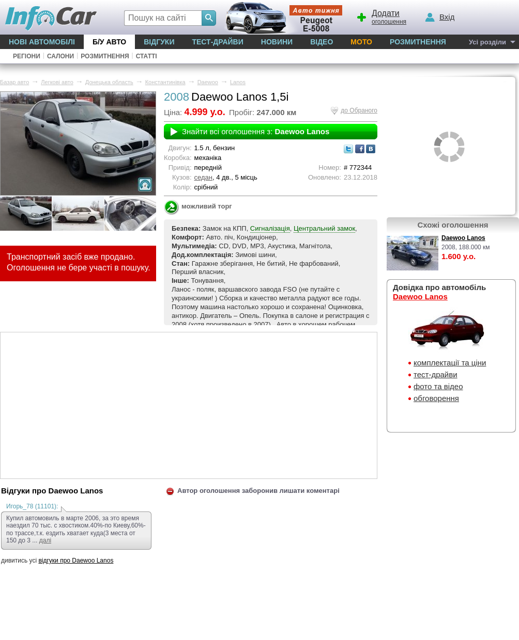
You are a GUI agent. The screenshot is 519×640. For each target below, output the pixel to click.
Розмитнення (418, 42)
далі (45, 540)
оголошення (381, 16)
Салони (60, 56)
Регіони (26, 56)
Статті (146, 56)
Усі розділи (487, 42)
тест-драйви (435, 374)
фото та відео (438, 386)
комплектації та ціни (450, 362)
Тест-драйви (217, 42)
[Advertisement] (189, 404)
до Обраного (359, 110)
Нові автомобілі (42, 42)
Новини (277, 42)
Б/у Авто (109, 42)
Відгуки (159, 42)
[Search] (209, 18)
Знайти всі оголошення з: (255, 131)
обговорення (436, 398)
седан (203, 177)
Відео (321, 42)
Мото (361, 42)
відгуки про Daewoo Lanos (75, 560)
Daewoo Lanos (463, 238)
